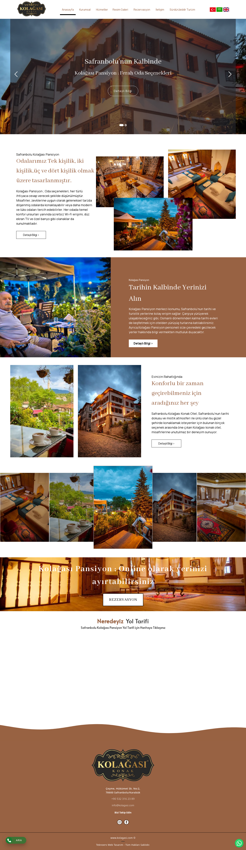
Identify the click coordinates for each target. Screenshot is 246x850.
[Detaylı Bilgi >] (31, 235)
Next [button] (230, 74)
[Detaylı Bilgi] (123, 91)
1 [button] (121, 125)
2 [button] (126, 125)
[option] (123, 76)
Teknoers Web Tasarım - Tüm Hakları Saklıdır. (123, 844)
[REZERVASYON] (123, 599)
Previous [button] (16, 74)
